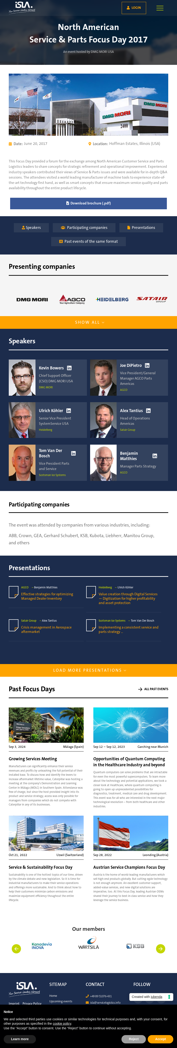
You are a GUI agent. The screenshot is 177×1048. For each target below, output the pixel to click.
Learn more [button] (20, 1039)
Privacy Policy (32, 1004)
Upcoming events (60, 1001)
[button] (160, 8)
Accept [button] (160, 1039)
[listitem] (89, 952)
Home (53, 995)
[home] (17, 8)
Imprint (14, 1004)
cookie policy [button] (62, 1023)
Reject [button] (134, 1039)
